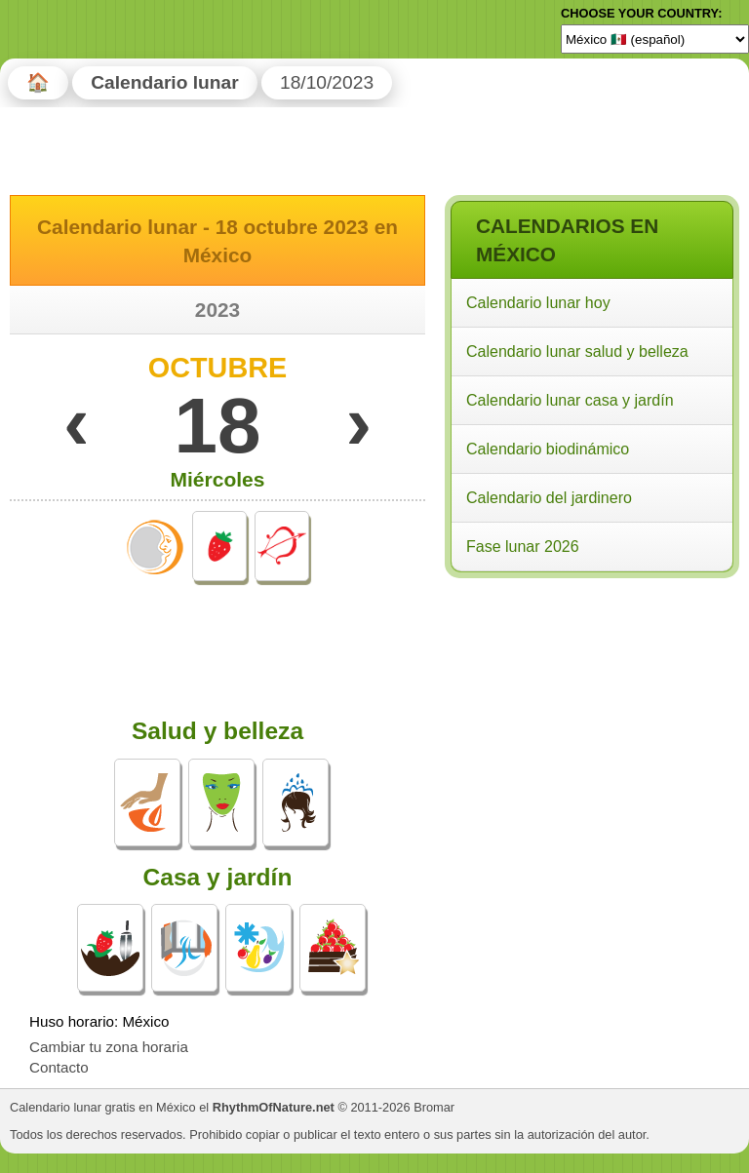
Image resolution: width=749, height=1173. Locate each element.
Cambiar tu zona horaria (108, 1046)
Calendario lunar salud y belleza (577, 351)
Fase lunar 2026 (522, 546)
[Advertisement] (591, 710)
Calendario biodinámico (547, 449)
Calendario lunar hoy (538, 302)
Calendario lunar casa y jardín (570, 400)
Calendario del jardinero (549, 497)
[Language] (655, 39)
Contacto (59, 1067)
